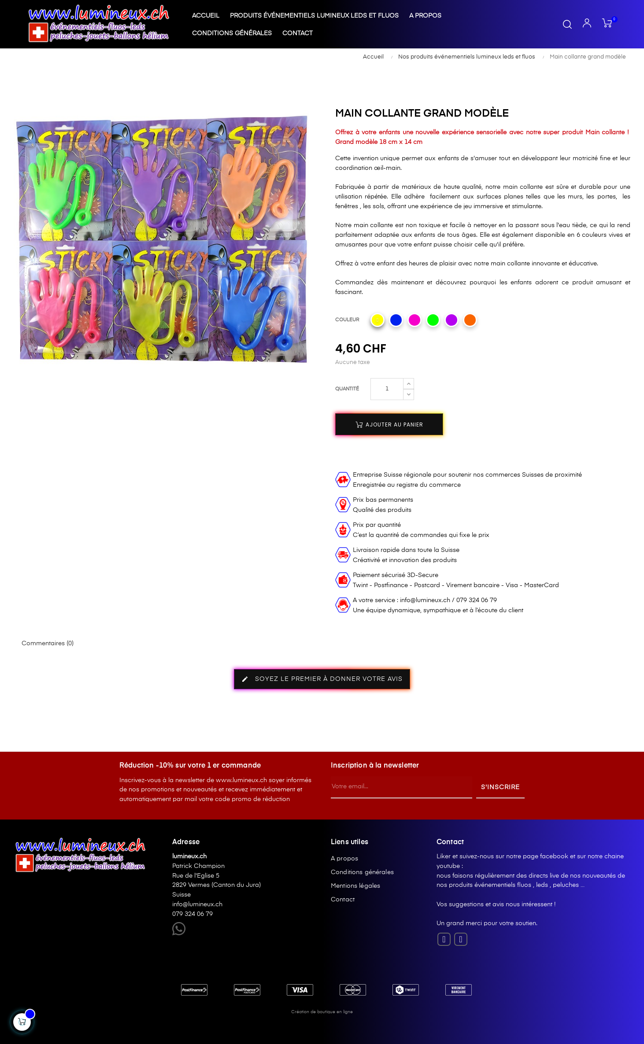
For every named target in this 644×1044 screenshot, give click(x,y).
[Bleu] (396, 320)
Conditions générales (362, 872)
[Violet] (451, 320)
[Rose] (414, 320)
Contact (343, 900)
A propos (344, 859)
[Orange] (470, 320)
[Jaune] (377, 320)
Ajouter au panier (389, 424)
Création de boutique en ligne (322, 1012)
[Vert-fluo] (433, 320)
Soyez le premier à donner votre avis (322, 679)
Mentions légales (355, 886)
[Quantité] (386, 389)
